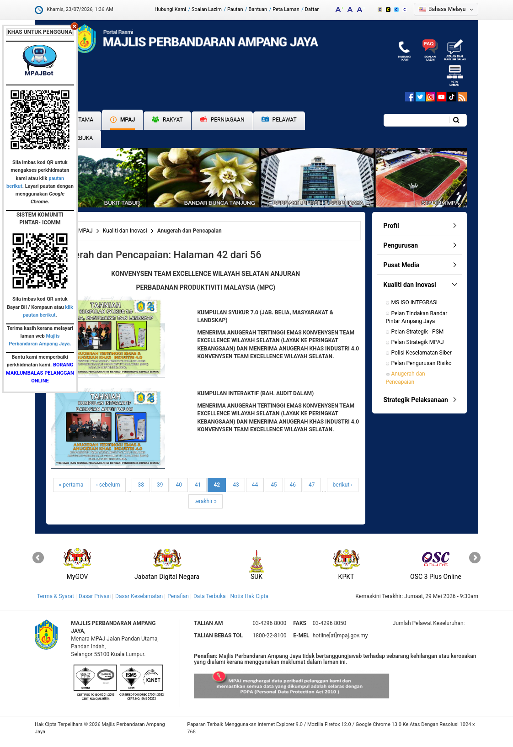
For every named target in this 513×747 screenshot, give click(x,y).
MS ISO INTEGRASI (414, 302)
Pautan (235, 9)
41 (198, 485)
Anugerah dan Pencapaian (406, 378)
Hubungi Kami (170, 9)
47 (312, 485)
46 (293, 485)
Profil (391, 225)
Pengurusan (401, 245)
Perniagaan (222, 120)
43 (236, 485)
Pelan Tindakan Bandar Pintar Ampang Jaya (417, 317)
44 (255, 485)
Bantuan (258, 9)
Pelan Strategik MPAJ (417, 342)
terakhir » (205, 501)
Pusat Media (402, 265)
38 (141, 485)
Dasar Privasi (95, 596)
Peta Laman (286, 9)
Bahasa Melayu (446, 9)
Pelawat (279, 120)
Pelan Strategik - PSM (417, 331)
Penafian (178, 596)
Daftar (312, 9)
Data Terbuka (209, 596)
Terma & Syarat (55, 596)
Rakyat (167, 120)
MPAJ (122, 120)
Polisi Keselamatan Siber (421, 353)
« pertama (71, 485)
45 (274, 485)
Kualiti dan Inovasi (125, 231)
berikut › (343, 485)
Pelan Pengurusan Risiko (421, 363)
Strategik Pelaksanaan (416, 399)
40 (179, 485)
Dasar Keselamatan (139, 596)
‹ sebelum (108, 485)
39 (160, 485)
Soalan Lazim (207, 9)
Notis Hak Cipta (249, 596)
